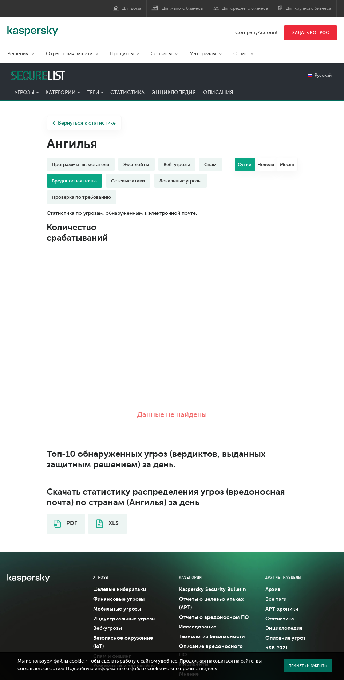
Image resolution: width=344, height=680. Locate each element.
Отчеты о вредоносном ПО (214, 617)
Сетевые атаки (128, 181)
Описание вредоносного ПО (211, 650)
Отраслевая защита (69, 53)
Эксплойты (136, 164)
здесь (210, 668)
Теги (93, 92)
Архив (272, 589)
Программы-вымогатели (80, 164)
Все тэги (275, 599)
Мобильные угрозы (117, 609)
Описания (218, 92)
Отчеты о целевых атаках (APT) (211, 603)
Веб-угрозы (176, 164)
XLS (107, 523)
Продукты (122, 53)
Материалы (202, 53)
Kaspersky (32, 27)
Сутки (245, 164)
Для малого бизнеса (182, 8)
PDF (65, 523)
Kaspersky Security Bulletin (212, 589)
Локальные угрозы (180, 181)
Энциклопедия (174, 92)
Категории (61, 92)
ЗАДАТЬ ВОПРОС (310, 32)
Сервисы (161, 53)
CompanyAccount (256, 32)
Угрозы (25, 92)
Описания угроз (285, 638)
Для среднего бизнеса (245, 8)
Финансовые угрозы (119, 599)
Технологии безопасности (212, 636)
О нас (240, 53)
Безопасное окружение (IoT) (123, 642)
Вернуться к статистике (84, 123)
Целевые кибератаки (119, 589)
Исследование (197, 626)
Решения (17, 53)
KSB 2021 (276, 648)
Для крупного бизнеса (308, 8)
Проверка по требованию (81, 197)
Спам (210, 164)
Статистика (127, 92)
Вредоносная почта (74, 181)
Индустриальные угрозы (124, 618)
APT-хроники (281, 609)
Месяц (287, 164)
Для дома (131, 8)
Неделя (265, 164)
